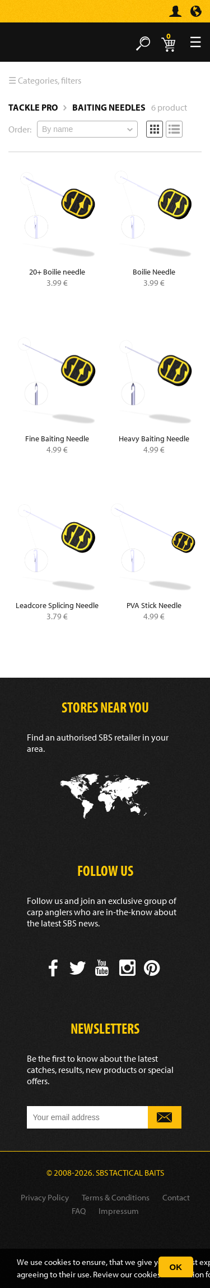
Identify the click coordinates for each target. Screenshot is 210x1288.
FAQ (79, 1210)
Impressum (119, 1210)
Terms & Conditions (116, 1197)
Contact (176, 1197)
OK (176, 1267)
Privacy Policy (45, 1197)
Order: (19, 129)
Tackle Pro (33, 107)
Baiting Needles (109, 107)
